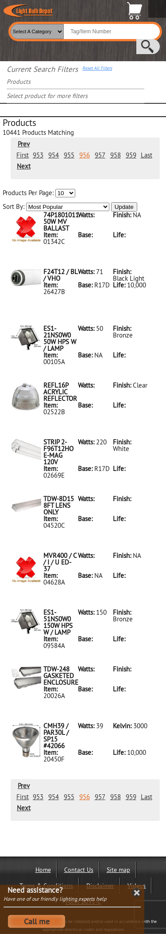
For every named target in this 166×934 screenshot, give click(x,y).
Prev (24, 144)
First (22, 155)
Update (124, 207)
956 (84, 155)
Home (43, 870)
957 (100, 155)
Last (146, 155)
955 (69, 155)
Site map (118, 870)
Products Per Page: (39, 193)
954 (53, 155)
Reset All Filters (97, 68)
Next (24, 166)
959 (131, 155)
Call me (37, 921)
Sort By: (56, 207)
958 (115, 155)
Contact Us (78, 870)
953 (38, 155)
